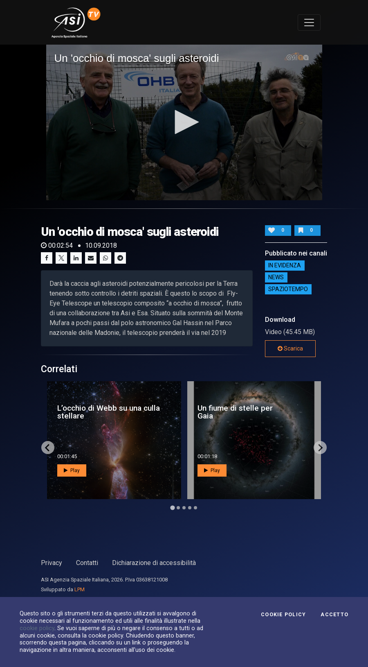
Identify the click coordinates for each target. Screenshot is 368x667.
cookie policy (37, 628)
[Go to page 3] (184, 507)
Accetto (334, 614)
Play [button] (72, 470)
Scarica (290, 348)
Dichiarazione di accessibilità (154, 563)
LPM (79, 589)
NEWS (276, 277)
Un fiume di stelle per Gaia (235, 412)
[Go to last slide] (47, 447)
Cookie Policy (283, 614)
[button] (184, 122)
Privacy (51, 563)
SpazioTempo (288, 289)
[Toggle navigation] (309, 22)
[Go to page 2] (178, 507)
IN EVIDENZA (284, 265)
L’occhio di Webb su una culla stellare (108, 412)
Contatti (87, 563)
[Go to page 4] (189, 507)
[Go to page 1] (172, 508)
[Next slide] (320, 447)
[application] (184, 122)
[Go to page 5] (195, 507)
